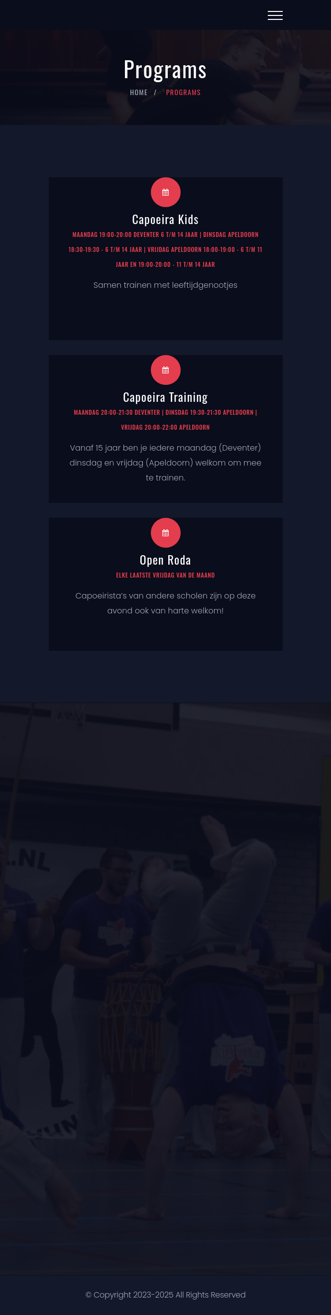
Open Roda (165, 559)
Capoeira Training (165, 396)
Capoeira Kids (165, 219)
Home (139, 92)
